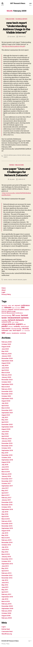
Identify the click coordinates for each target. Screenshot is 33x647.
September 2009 (7, 608)
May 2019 (5, 453)
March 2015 (6, 538)
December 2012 (7, 575)
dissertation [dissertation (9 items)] (17, 307)
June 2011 (5, 587)
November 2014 (7, 542)
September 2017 (7, 486)
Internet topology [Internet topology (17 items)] (6, 315)
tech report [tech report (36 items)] (17, 330)
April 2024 (5, 370)
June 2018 (5, 467)
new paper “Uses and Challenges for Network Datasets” (16, 172)
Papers (11, 164)
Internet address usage (23, 155)
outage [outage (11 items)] (16, 322)
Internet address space (10, 155)
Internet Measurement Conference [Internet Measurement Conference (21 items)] (12, 313)
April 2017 (5, 493)
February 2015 (6, 540)
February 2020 (7, 438)
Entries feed (6, 629)
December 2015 (7, 523)
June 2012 (5, 582)
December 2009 (7, 606)
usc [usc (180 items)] (3, 332)
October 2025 (6, 344)
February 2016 (6, 521)
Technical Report (21, 19)
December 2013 (7, 559)
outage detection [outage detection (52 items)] (8, 324)
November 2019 (7, 446)
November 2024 (7, 358)
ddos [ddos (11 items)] (13, 307)
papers (5, 157)
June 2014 (5, 549)
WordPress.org (7, 634)
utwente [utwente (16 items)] (8, 333)
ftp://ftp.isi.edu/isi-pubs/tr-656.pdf (13, 46)
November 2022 (7, 394)
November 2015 (7, 526)
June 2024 (5, 368)
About (4, 290)
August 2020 (6, 429)
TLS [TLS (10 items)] (23, 330)
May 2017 (5, 490)
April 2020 (5, 436)
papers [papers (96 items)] (19, 324)
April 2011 (5, 592)
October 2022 (6, 396)
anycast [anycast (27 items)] (17, 305)
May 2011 (5, 589)
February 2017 (6, 497)
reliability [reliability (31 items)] (16, 326)
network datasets (17, 279)
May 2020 (5, 434)
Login (3, 292)
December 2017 (7, 479)
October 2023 (6, 382)
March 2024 (6, 372)
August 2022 (6, 401)
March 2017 (6, 495)
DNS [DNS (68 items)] (23, 307)
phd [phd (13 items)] (25, 324)
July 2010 (5, 599)
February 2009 (7, 611)
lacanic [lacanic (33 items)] (17, 315)
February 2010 (6, 604)
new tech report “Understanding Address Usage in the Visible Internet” (16, 27)
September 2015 (7, 528)
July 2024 (5, 365)
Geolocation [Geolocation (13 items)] (5, 309)
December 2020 (7, 424)
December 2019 (7, 443)
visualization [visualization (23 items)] (15, 333)
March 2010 (6, 601)
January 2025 (6, 356)
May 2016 (5, 514)
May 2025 (5, 351)
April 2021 (5, 422)
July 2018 (5, 464)
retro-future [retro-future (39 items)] (6, 328)
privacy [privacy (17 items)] (10, 326)
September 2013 (7, 563)
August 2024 (6, 363)
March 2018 (6, 471)
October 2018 (6, 457)
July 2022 (5, 403)
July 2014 (5, 547)
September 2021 (7, 412)
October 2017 (6, 483)
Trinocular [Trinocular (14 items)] (27, 330)
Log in (4, 627)
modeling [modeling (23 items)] (4, 320)
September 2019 (7, 450)
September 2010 (7, 597)
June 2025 (5, 349)
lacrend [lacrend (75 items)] (24, 315)
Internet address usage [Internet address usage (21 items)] (9, 311)
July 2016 (5, 512)
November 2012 (7, 578)
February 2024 (7, 375)
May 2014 (5, 552)
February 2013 (6, 573)
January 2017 (6, 500)
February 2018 (6, 474)
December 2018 (7, 455)
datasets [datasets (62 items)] (7, 307)
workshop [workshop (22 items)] (23, 333)
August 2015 (6, 530)
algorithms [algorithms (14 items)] (4, 305)
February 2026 (7, 342)
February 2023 (7, 389)
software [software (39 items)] (5, 330)
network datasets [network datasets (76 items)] (16, 320)
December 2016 (7, 502)
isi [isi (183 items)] (13, 315)
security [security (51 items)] (25, 328)
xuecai (13, 36)
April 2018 (5, 469)
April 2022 (5, 405)
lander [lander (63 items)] (4, 318)
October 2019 (6, 448)
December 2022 (7, 391)
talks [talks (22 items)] (10, 330)
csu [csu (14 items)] (2, 307)
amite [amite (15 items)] (9, 305)
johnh (13, 179)
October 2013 (6, 561)
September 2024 (7, 361)
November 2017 (7, 481)
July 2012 (5, 580)
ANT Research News (17, 3)
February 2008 (7, 618)
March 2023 (6, 387)
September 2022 (7, 398)
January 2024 (6, 377)
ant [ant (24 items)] (13, 305)
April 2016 (5, 516)
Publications (10, 19)
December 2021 (7, 410)
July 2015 (5, 533)
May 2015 (5, 535)
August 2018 (6, 462)
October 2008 (6, 613)
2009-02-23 (22, 36)
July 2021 (5, 417)
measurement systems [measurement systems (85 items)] (18, 317)
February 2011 (6, 594)
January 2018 (6, 476)
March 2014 (6, 554)
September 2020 (7, 427)
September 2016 (7, 509)
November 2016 (7, 505)
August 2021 (6, 415)
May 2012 (5, 585)
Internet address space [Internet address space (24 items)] (21, 309)
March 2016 (6, 519)
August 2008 (6, 615)
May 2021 (5, 420)
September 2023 (7, 384)
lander (5, 279)
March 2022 (6, 408)
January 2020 (6, 441)
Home (3, 288)
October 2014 (6, 545)
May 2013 (5, 568)
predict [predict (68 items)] (5, 326)
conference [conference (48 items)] (25, 305)
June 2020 (5, 431)
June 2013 (5, 566)
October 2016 (6, 507)
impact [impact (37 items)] (10, 309)
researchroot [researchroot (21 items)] (25, 326)
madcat (10, 279)
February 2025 (7, 353)
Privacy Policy (6, 294)
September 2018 (7, 460)
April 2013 (5, 571)
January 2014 (6, 556)
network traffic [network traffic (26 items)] (6, 322)
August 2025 (6, 346)
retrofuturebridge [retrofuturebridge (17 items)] (16, 328)
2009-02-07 (21, 179)
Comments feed (7, 631)
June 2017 (5, 488)
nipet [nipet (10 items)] (13, 322)
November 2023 (7, 379)
